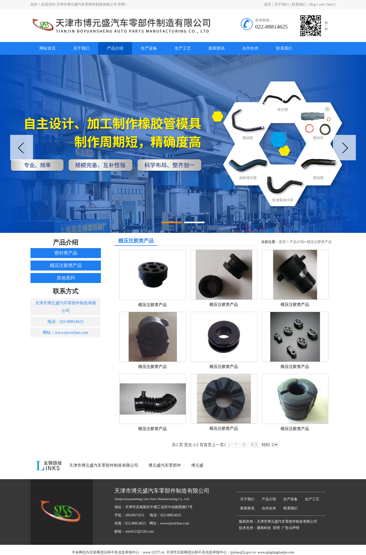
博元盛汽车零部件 (164, 465)
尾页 (254, 445)
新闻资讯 (216, 48)
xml (322, 4)
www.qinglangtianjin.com (275, 552)
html (330, 4)
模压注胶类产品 (66, 265)
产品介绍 (115, 48)
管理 (276, 528)
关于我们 (281, 4)
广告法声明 (290, 528)
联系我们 (299, 4)
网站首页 (47, 48)
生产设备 (149, 48)
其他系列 (66, 277)
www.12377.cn (153, 552)
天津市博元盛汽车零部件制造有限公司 (103, 465)
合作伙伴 (250, 48)
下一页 (240, 445)
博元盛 (197, 465)
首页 (267, 4)
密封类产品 (65, 252)
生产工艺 (183, 48)
